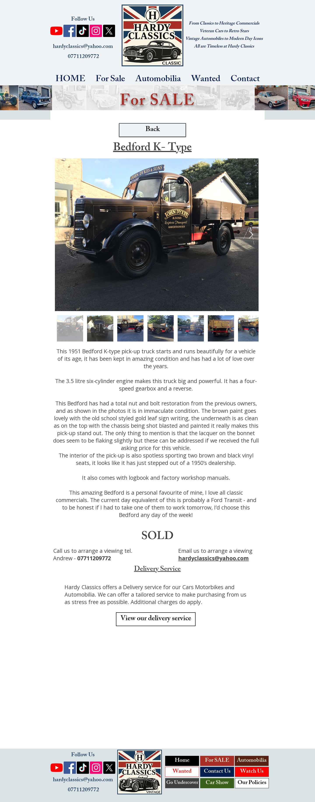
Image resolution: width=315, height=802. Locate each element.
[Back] (152, 130)
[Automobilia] (252, 761)
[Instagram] (96, 31)
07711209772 (83, 57)
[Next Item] (251, 235)
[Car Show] (217, 783)
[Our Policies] (252, 783)
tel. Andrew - (92, 554)
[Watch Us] (252, 772)
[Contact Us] (217, 772)
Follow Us (83, 20)
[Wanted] (182, 772)
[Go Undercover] (182, 783)
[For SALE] (217, 761)
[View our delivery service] (156, 619)
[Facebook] (69, 31)
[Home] (182, 761)
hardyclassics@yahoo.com (83, 47)
